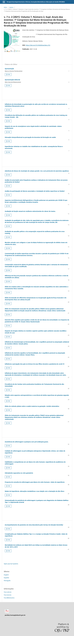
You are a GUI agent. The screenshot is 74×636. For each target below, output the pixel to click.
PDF (9, 74)
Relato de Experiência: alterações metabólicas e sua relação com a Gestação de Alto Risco (34, 491)
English (6, 575)
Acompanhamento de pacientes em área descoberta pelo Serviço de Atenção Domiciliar (34, 525)
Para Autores (7, 595)
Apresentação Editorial (12, 80)
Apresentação (9, 69)
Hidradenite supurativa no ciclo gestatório (19, 473)
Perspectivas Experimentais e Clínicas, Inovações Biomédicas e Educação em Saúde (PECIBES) (36, 2)
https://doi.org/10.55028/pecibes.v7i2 (38, 45)
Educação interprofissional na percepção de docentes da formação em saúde (30, 137)
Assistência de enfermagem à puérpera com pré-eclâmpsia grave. (26, 442)
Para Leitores (7, 592)
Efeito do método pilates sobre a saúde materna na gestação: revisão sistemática (32, 406)
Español (6, 578)
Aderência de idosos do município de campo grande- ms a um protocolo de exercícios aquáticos (37, 171)
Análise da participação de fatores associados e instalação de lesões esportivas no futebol (34, 191)
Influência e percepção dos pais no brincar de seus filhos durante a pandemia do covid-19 (34, 364)
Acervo (11, 7)
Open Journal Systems (11, 564)
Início (5, 7)
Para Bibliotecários (9, 598)
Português (7, 580)
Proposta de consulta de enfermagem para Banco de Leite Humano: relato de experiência (34, 482)
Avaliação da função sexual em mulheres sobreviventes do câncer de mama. (30, 211)
